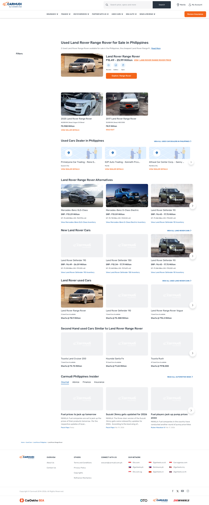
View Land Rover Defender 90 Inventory (167, 222)
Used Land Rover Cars (181, 281)
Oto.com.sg (135, 472)
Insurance (51, 14)
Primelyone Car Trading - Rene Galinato (78, 162)
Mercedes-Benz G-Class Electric (122, 210)
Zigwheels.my (177, 467)
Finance (64, 14)
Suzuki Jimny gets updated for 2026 (126, 414)
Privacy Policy (80, 468)
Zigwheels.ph (135, 467)
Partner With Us (99, 14)
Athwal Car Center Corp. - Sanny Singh (166, 162)
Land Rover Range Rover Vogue (167, 310)
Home (23, 442)
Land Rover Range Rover (123, 56)
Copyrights (78, 473)
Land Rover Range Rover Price (155, 60)
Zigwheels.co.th (177, 472)
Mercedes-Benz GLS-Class (74, 210)
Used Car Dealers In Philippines (177, 141)
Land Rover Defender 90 (163, 210)
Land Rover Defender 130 (118, 260)
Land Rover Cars (183, 231)
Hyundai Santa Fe (115, 358)
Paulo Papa (65, 427)
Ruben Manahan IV (158, 427)
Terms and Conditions (83, 463)
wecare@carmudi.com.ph (111, 463)
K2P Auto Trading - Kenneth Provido (122, 162)
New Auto (130, 14)
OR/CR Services (80, 14)
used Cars (29, 442)
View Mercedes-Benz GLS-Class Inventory (78, 222)
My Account (195, 4)
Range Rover (125, 76)
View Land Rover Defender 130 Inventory (123, 272)
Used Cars (116, 14)
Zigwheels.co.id (157, 463)
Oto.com (134, 463)
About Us (50, 463)
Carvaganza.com (178, 463)
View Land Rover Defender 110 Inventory (77, 272)
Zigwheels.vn (156, 472)
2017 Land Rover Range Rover (121, 118)
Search (162, 5)
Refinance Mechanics (82, 478)
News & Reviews (146, 14)
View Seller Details (70, 130)
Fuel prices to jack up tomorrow (78, 414)
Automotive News (184, 377)
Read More (156, 48)
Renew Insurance (195, 14)
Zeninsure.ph (156, 467)
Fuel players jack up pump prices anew (169, 416)
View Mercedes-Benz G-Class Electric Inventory (126, 222)
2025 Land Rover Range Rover (76, 118)
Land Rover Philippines (40, 442)
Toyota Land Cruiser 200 (73, 358)
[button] (191, 162)
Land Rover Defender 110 (73, 260)
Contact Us (51, 468)
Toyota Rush (157, 358)
